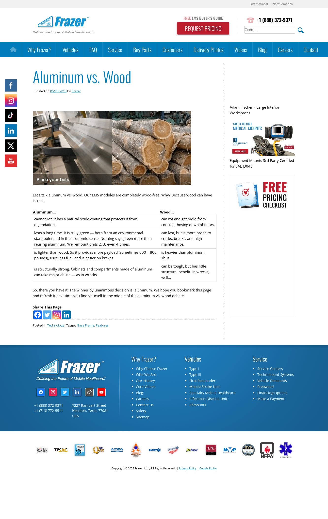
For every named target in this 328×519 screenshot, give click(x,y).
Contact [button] (311, 50)
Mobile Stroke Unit (204, 399)
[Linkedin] (66, 327)
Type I (194, 380)
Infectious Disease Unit (208, 411)
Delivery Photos (208, 50)
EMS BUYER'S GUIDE (201, 18)
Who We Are (146, 386)
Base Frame (85, 337)
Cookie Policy (208, 480)
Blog (262, 50)
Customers (172, 50)
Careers (285, 50)
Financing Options (272, 405)
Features (102, 337)
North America (282, 4)
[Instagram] (56, 327)
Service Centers (270, 380)
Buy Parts (142, 50)
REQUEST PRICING (201, 28)
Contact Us (145, 417)
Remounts (197, 417)
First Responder (202, 392)
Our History (145, 392)
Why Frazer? (39, 50)
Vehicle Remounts (272, 392)
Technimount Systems (275, 386)
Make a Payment (270, 411)
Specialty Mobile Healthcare (212, 405)
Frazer (76, 91)
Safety (141, 423)
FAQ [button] (93, 50)
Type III (195, 386)
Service (115, 50)
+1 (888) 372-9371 (274, 20)
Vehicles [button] (70, 50)
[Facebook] (37, 327)
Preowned (265, 399)
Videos (240, 50)
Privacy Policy (188, 480)
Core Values (145, 399)
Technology (55, 337)
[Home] (13, 50)
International (257, 4)
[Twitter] (47, 327)
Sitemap (142, 429)
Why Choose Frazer (151, 380)
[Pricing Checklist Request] (262, 265)
